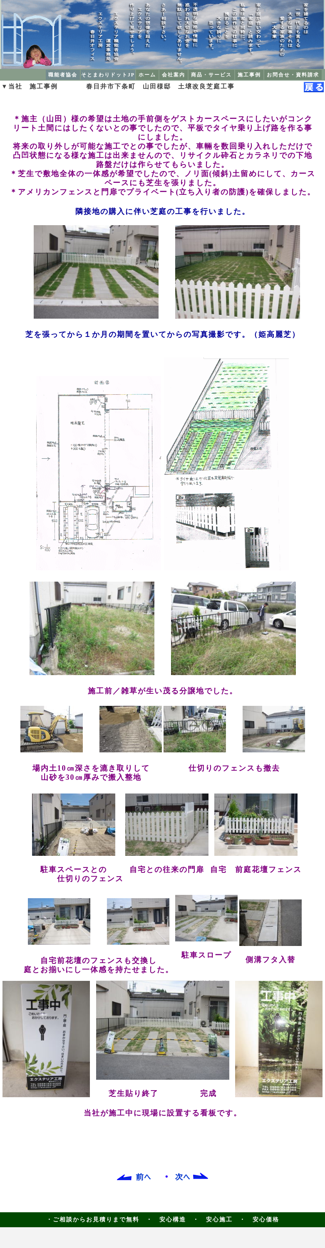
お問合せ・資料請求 (293, 75)
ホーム (147, 75)
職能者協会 (62, 75)
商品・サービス (211, 75)
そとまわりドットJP (108, 75)
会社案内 (173, 75)
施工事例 (249, 75)
